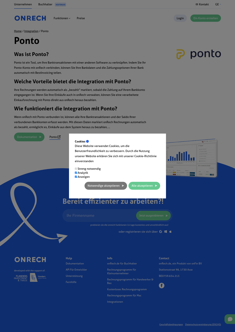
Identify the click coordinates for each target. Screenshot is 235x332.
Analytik (83, 173)
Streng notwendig (89, 169)
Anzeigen (84, 177)
